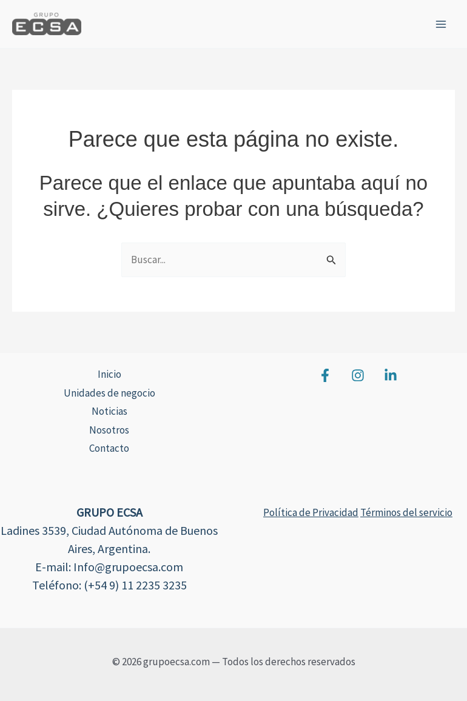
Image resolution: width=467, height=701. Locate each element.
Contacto (109, 448)
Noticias (109, 411)
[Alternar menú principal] (441, 24)
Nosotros (109, 430)
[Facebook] (325, 375)
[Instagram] (358, 375)
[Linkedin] (390, 375)
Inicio (109, 374)
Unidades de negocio (109, 393)
